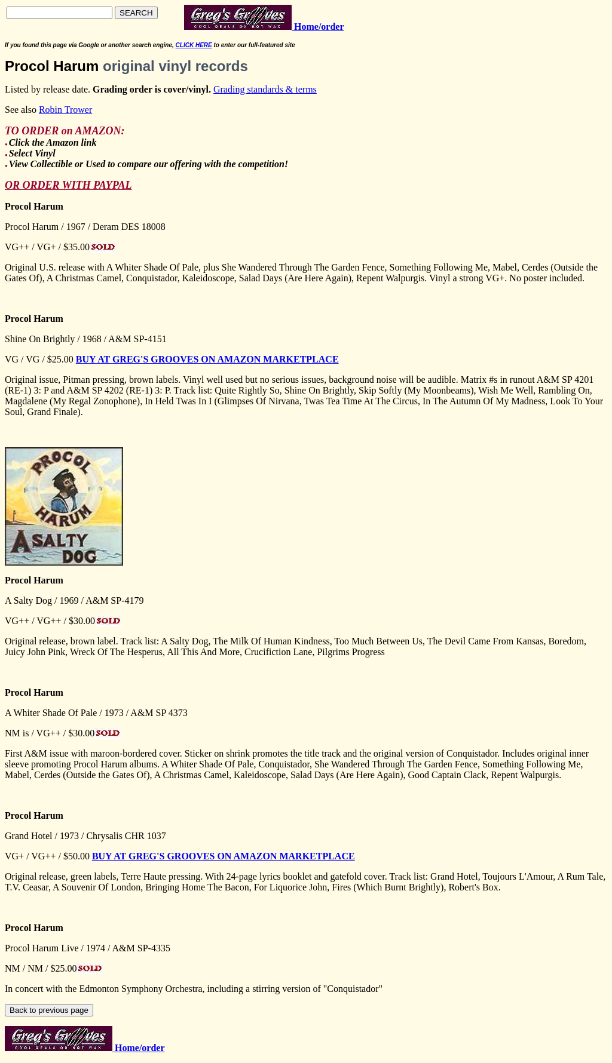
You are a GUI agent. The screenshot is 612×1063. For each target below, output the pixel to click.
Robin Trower (65, 110)
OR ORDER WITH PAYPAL (68, 185)
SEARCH (136, 12)
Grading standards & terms (265, 89)
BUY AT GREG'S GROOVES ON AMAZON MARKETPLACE (207, 359)
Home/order (138, 1048)
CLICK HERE (194, 45)
